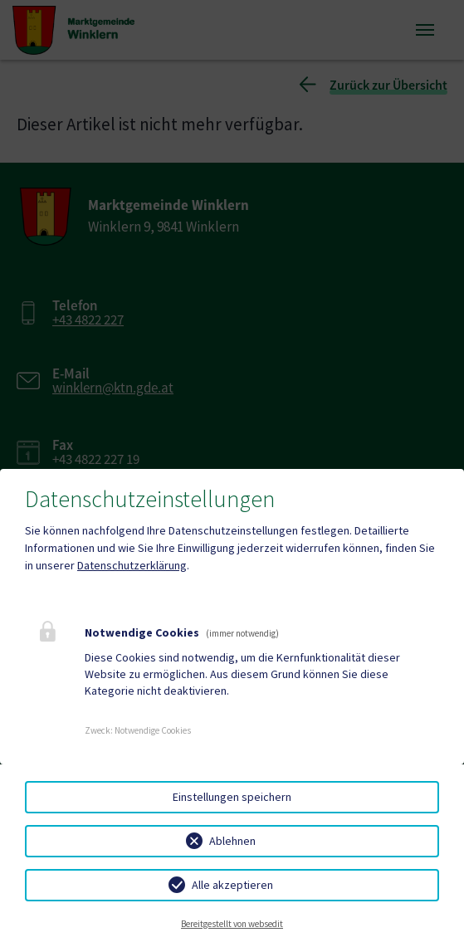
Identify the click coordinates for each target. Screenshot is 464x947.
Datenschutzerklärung (132, 565)
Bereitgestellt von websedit (232, 924)
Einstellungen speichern (232, 796)
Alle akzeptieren (232, 884)
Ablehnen (232, 840)
